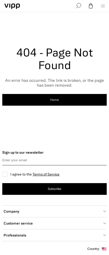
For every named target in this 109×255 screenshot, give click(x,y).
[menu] (103, 6)
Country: (96, 248)
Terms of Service (46, 174)
